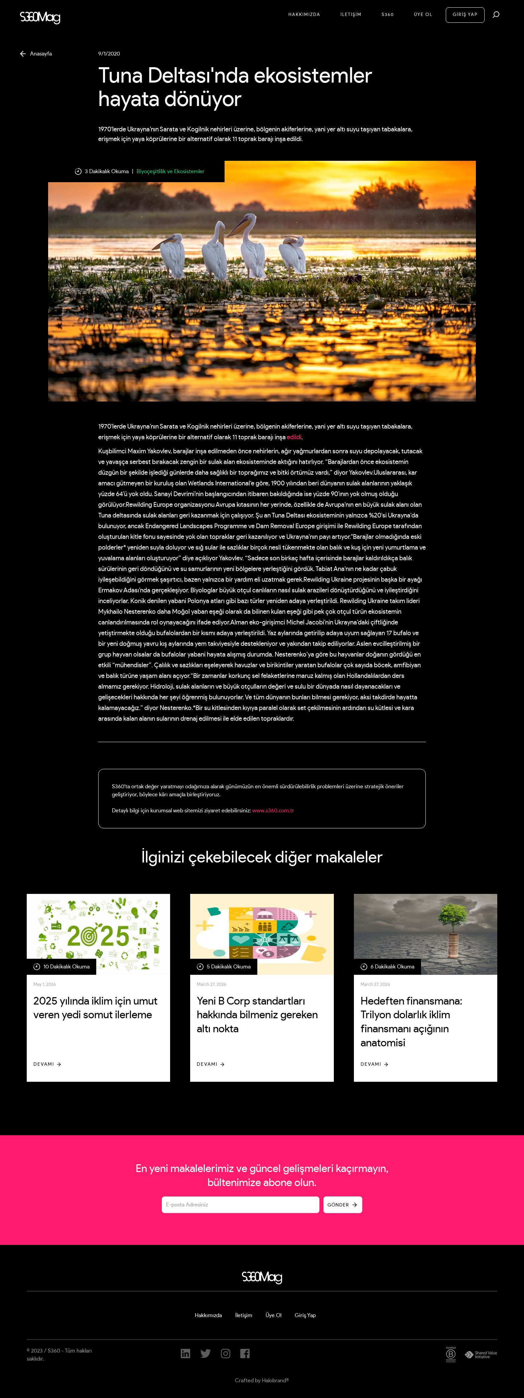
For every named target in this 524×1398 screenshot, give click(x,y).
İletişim (243, 1315)
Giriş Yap (305, 1315)
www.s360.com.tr (273, 810)
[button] (496, 14)
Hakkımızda (304, 15)
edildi (294, 437)
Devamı (43, 1064)
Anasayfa (41, 53)
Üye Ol (423, 15)
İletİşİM (351, 15)
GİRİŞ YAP (465, 15)
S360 (388, 15)
